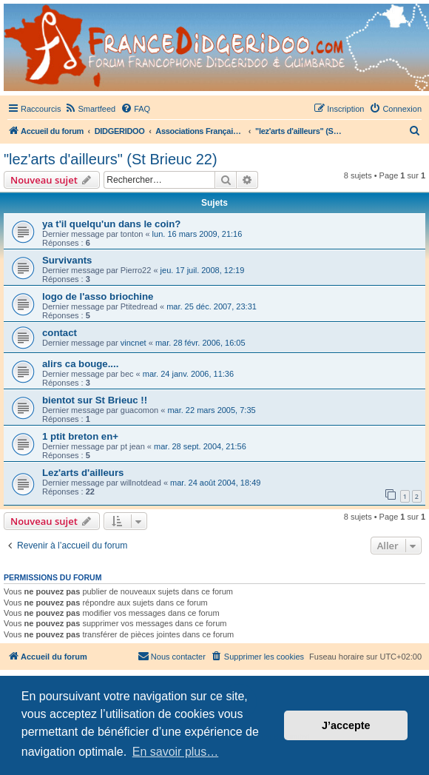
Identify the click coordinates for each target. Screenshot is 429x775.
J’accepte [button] (346, 725)
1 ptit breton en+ (80, 436)
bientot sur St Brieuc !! (94, 400)
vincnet (133, 342)
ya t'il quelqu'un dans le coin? (111, 223)
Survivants (67, 260)
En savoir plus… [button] (175, 751)
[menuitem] (89, 109)
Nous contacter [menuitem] (172, 656)
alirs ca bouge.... (80, 363)
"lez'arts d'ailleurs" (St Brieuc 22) (110, 159)
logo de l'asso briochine (97, 296)
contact (59, 332)
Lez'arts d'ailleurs (83, 472)
